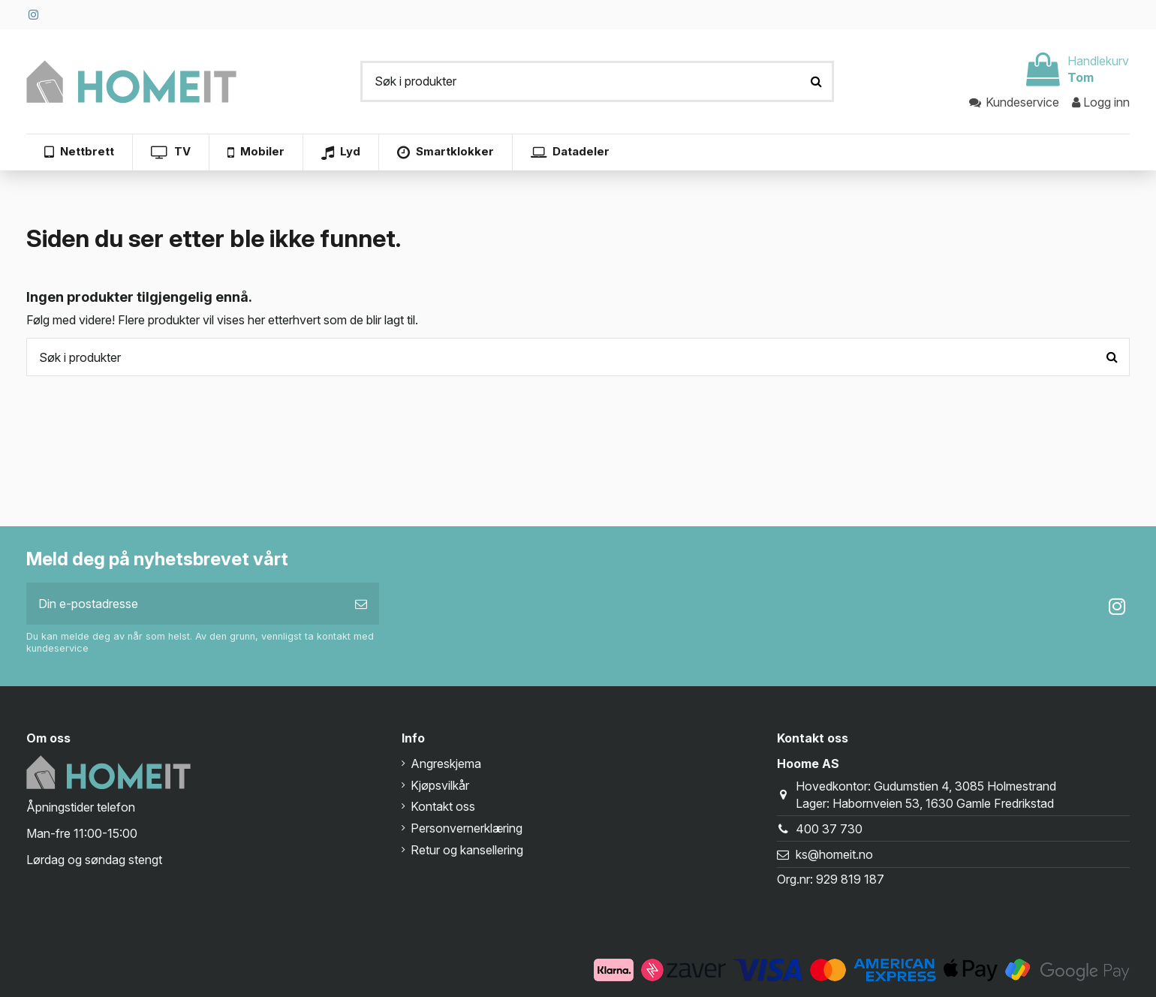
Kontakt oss (443, 806)
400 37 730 (829, 828)
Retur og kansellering (467, 849)
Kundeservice (1015, 102)
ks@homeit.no (834, 854)
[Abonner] (361, 604)
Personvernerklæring (466, 828)
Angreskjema (446, 763)
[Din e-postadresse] (184, 604)
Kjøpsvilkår (440, 785)
